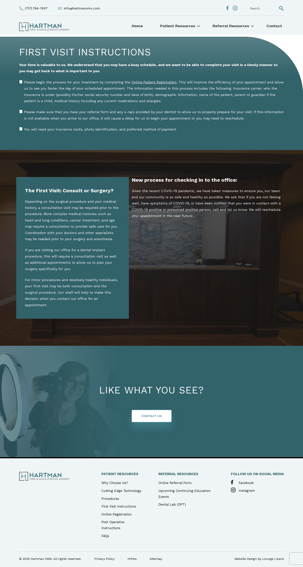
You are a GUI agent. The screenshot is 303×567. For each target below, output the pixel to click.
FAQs (105, 536)
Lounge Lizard (273, 559)
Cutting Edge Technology (121, 491)
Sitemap (156, 559)
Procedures (110, 499)
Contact (274, 26)
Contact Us (151, 416)
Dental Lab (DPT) (172, 504)
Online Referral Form (175, 483)
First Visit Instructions (118, 506)
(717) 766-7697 (36, 8)
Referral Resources (231, 26)
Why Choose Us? (114, 483)
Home (137, 26)
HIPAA (132, 559)
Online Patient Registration (154, 82)
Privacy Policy (104, 559)
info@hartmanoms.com (82, 8)
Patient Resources (177, 26)
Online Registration (116, 514)
